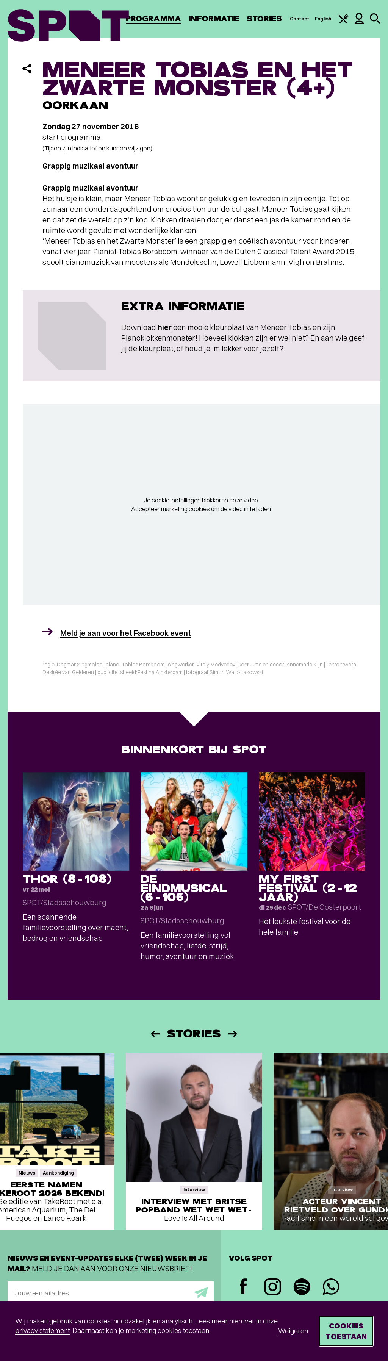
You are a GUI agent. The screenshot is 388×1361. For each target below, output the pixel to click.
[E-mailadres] (111, 1292)
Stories (264, 18)
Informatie (214, 18)
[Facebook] (243, 1287)
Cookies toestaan (346, 1331)
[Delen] (27, 69)
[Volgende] (233, 1034)
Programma (153, 18)
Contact (300, 19)
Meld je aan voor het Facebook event (125, 633)
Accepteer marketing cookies (170, 509)
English (323, 19)
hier (165, 327)
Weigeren (293, 1331)
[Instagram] (272, 1288)
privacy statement (42, 1330)
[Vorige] (155, 1034)
